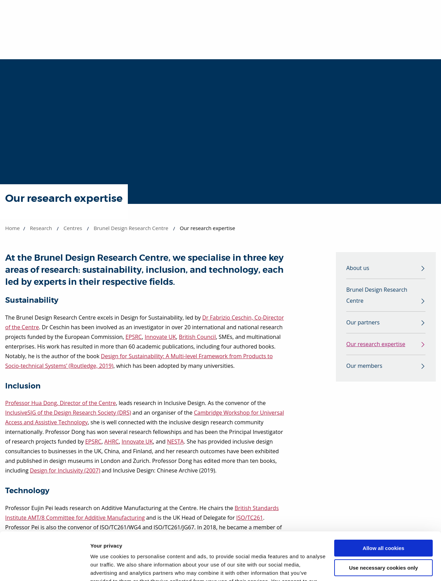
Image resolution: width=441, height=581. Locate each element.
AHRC (111, 441)
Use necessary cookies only (383, 526)
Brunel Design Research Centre (131, 228)
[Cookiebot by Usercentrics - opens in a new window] (44, 567)
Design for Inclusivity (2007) (65, 470)
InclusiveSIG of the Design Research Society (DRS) (68, 412)
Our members (364, 366)
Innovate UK (160, 337)
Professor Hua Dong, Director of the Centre (60, 403)
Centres (72, 228)
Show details (106, 567)
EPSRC (133, 337)
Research (41, 228)
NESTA (175, 441)
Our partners (363, 322)
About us (357, 268)
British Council (197, 337)
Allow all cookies (383, 507)
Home (12, 228)
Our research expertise (375, 344)
